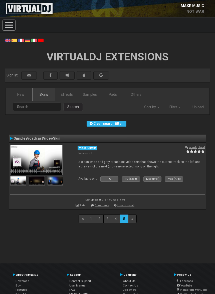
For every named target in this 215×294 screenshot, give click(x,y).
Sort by (151, 107)
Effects (67, 94)
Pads (113, 94)
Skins (44, 94)
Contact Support (80, 281)
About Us (129, 281)
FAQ (72, 289)
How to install (125, 205)
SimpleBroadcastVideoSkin (37, 138)
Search (73, 107)
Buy (18, 285)
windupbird (197, 147)
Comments (102, 205)
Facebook (185, 281)
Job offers (129, 289)
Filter (175, 107)
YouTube (184, 285)
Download (22, 281)
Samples (90, 94)
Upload (198, 107)
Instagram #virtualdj (192, 289)
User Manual (77, 285)
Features (21, 289)
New (20, 94)
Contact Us (130, 285)
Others (136, 94)
